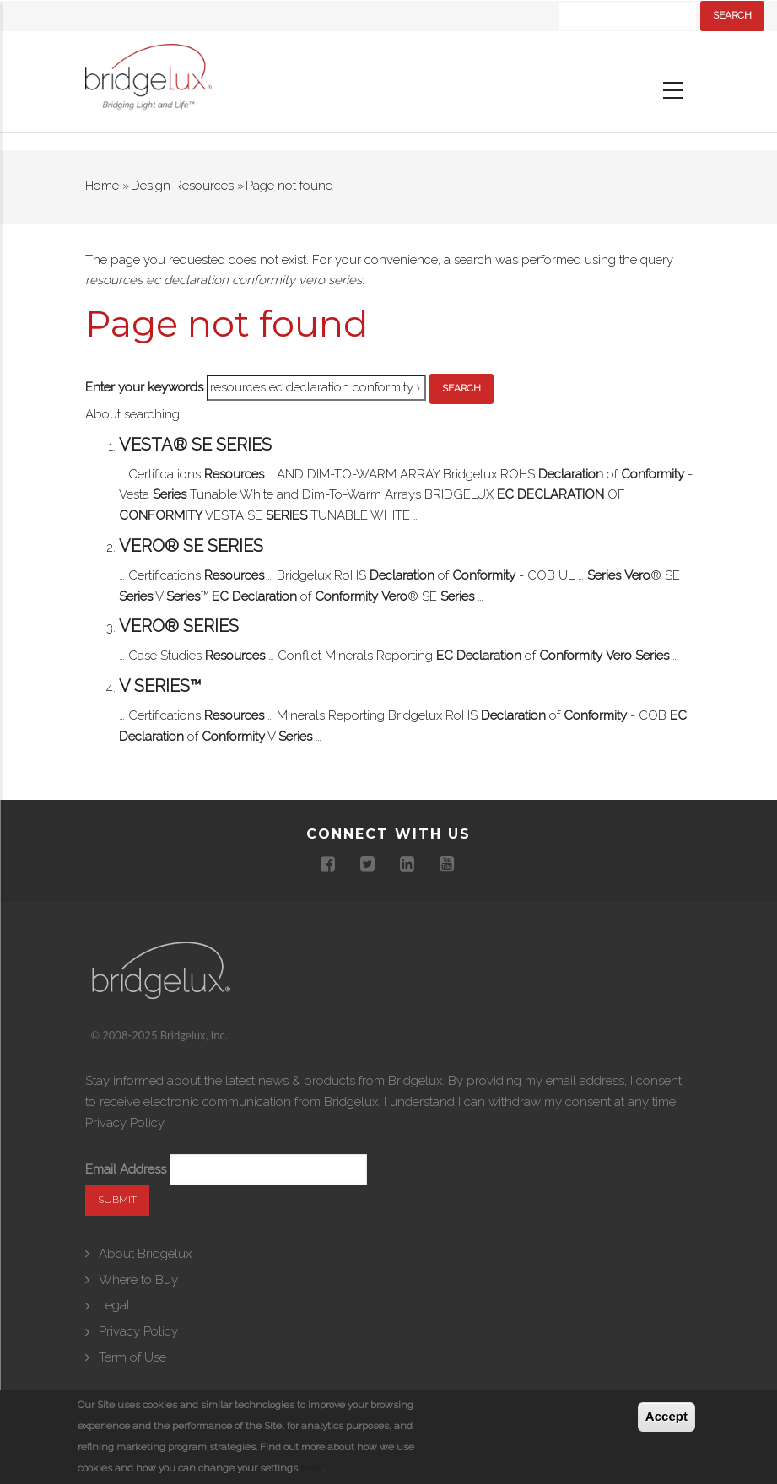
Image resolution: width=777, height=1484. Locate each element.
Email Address (125, 1169)
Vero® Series (179, 626)
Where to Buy (138, 1279)
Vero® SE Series (191, 546)
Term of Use (132, 1357)
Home (102, 185)
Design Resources (182, 185)
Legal (114, 1305)
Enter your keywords (144, 387)
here (311, 1468)
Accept (666, 1417)
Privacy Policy (124, 1123)
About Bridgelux (145, 1253)
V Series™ (160, 686)
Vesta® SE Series (195, 444)
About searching (132, 414)
